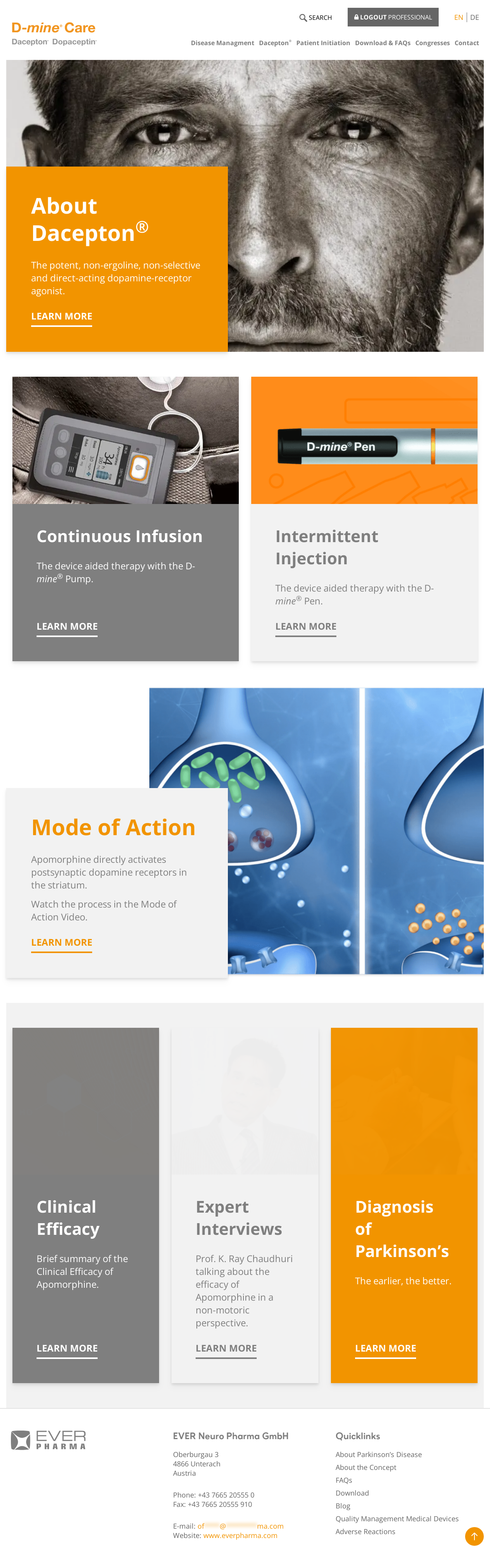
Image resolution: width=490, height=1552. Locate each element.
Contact (467, 43)
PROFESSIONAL (393, 17)
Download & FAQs (383, 43)
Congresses (432, 43)
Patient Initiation (323, 43)
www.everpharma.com (240, 1535)
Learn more (61, 315)
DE (474, 17)
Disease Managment (222, 43)
